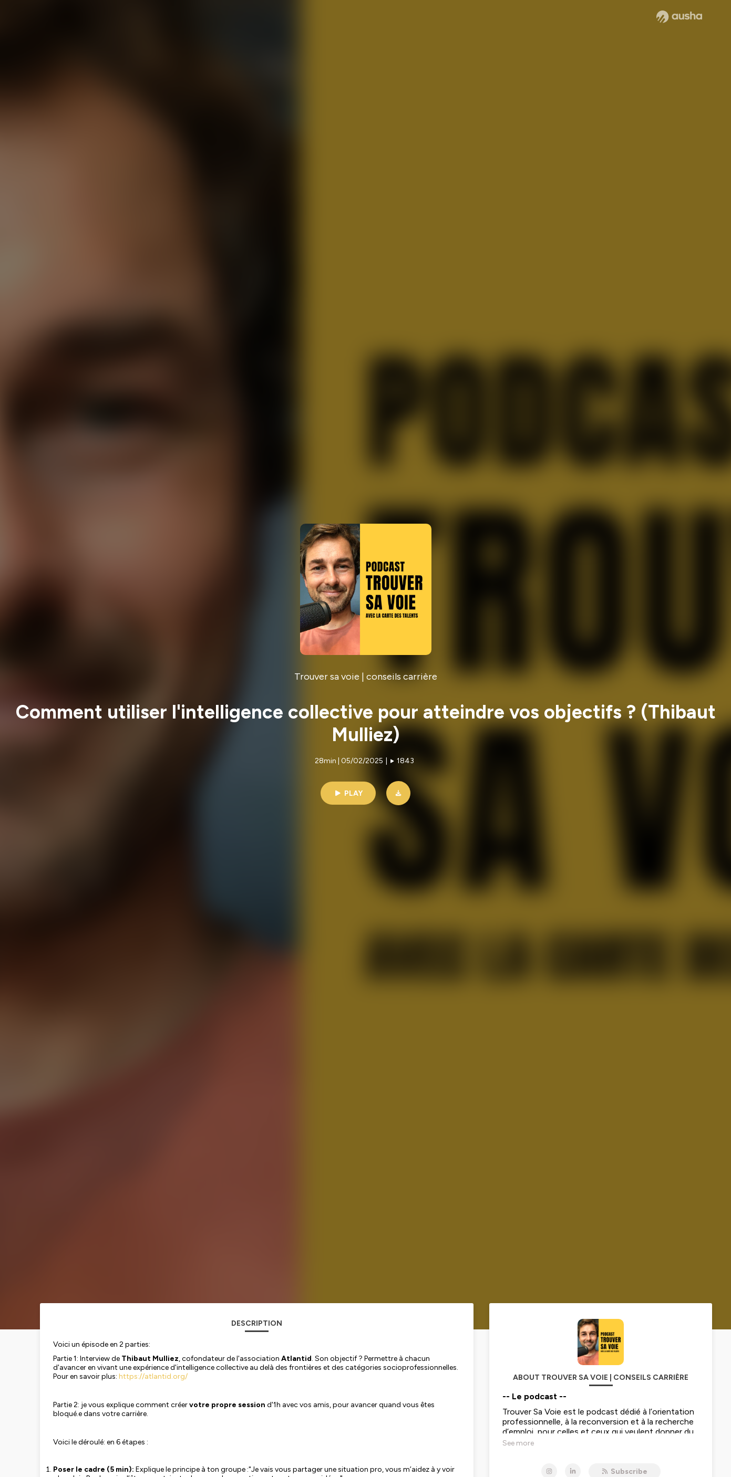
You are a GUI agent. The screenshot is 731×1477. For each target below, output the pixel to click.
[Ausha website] (679, 17)
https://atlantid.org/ (153, 1376)
